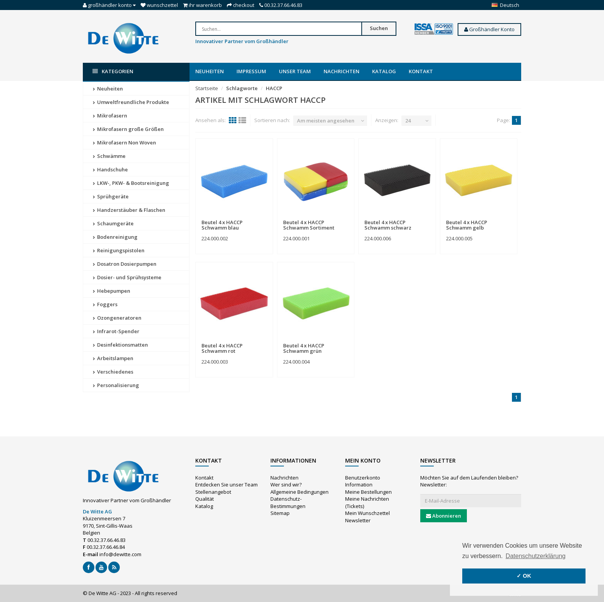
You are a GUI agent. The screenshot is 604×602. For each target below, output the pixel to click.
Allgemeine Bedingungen (299, 491)
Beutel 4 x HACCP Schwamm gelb (466, 225)
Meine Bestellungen (368, 491)
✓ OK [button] (524, 576)
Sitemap (280, 513)
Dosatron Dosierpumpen (124, 263)
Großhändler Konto (489, 29)
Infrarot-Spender (116, 331)
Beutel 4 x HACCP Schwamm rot (222, 348)
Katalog (384, 71)
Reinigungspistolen (118, 250)
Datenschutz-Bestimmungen (287, 502)
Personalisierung (116, 385)
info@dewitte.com (120, 554)
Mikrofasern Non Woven (124, 142)
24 (408, 120)
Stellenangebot (213, 491)
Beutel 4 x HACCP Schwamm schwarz (387, 225)
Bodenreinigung (115, 236)
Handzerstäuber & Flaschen (129, 209)
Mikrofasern (110, 115)
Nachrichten (341, 71)
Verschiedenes (113, 371)
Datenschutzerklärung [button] (536, 556)
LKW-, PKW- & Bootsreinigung (131, 182)
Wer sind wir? (286, 484)
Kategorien (112, 71)
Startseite (206, 88)
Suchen (379, 28)
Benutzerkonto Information (362, 481)
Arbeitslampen (113, 358)
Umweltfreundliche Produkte (131, 102)
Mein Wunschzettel (367, 513)
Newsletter (358, 520)
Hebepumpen (111, 290)
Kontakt (421, 71)
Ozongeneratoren (117, 317)
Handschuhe (110, 169)
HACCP (274, 88)
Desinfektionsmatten (120, 344)
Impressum (251, 71)
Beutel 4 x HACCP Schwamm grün (303, 348)
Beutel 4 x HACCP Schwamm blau (222, 225)
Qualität (204, 498)
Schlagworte (242, 88)
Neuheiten (209, 71)
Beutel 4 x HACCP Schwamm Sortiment (308, 225)
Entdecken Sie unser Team (226, 484)
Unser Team (295, 71)
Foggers (105, 304)
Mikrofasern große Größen (128, 129)
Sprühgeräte (111, 196)
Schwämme (109, 156)
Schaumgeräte (113, 223)
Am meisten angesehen (325, 120)
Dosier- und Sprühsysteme (127, 277)
